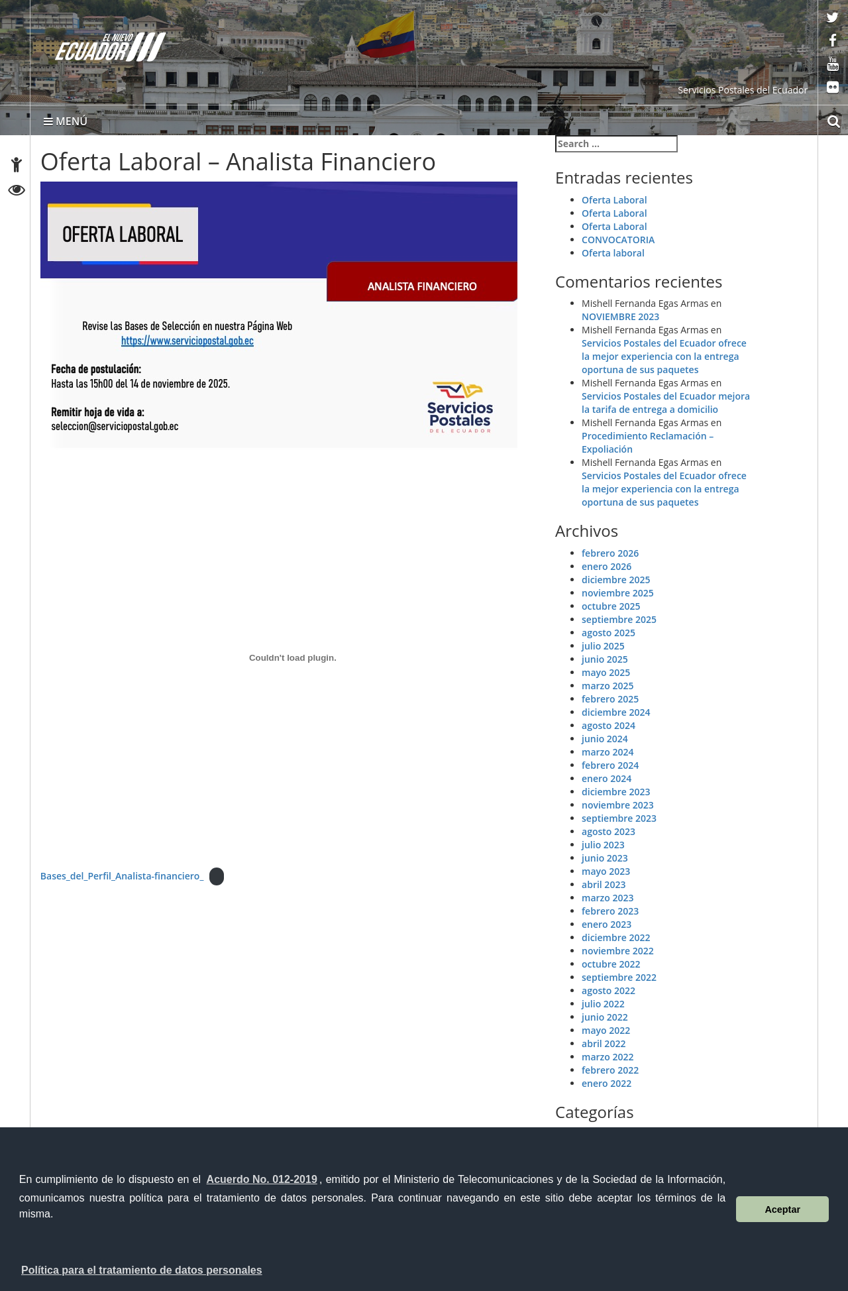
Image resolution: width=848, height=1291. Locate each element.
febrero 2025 (610, 699)
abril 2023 (603, 884)
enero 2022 (606, 1083)
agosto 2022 (608, 990)
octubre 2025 (611, 606)
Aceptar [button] (782, 1209)
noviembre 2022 (618, 950)
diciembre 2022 (616, 937)
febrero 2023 (610, 911)
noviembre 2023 (618, 805)
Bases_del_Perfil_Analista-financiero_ (122, 876)
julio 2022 (603, 1003)
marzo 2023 (607, 897)
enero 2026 (606, 566)
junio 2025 (605, 659)
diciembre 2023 (616, 791)
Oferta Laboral (614, 200)
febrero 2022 (610, 1070)
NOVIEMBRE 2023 (620, 316)
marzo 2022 (607, 1056)
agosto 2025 (608, 632)
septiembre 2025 (619, 619)
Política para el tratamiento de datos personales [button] (141, 1270)
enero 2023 (606, 924)
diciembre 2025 (616, 579)
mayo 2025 (606, 672)
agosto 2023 (608, 831)
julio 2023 (603, 844)
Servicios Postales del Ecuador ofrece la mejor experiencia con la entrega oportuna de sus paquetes (664, 356)
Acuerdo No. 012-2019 (262, 1179)
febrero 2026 (610, 553)
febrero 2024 (610, 765)
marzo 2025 (607, 685)
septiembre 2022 (619, 977)
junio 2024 (605, 738)
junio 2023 (605, 858)
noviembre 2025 (618, 593)
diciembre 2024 (616, 712)
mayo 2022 (606, 1030)
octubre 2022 (611, 964)
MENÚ (65, 121)
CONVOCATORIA (618, 239)
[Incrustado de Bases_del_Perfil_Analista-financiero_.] (292, 658)
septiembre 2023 (619, 818)
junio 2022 (605, 1017)
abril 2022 (603, 1043)
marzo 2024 (607, 752)
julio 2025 (603, 646)
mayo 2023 (606, 871)
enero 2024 (606, 778)
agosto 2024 (608, 725)
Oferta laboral (613, 253)
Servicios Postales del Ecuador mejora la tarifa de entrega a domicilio (666, 403)
